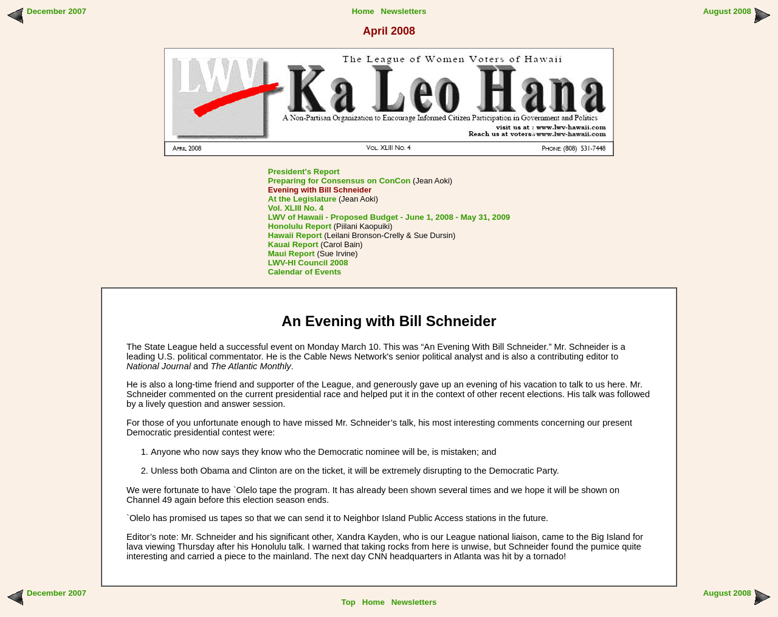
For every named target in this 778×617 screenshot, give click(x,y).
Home (363, 11)
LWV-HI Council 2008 (308, 262)
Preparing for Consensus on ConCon (339, 180)
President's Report (304, 171)
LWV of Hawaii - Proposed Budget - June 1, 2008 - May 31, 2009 (389, 217)
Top (349, 602)
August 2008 (727, 11)
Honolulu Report (299, 226)
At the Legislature (302, 198)
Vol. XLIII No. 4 (296, 208)
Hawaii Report (295, 235)
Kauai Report (293, 244)
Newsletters (404, 11)
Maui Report (291, 253)
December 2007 (56, 11)
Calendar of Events (305, 271)
